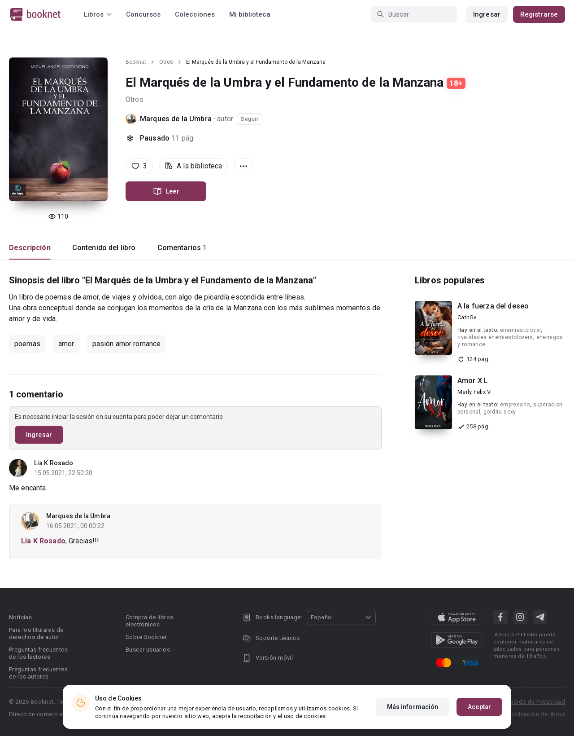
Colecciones (195, 14)
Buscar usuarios (148, 649)
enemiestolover (520, 330)
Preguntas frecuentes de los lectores (38, 653)
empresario (515, 404)
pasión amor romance (126, 343)
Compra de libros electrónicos (149, 621)
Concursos (143, 14)
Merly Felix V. (474, 391)
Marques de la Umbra (176, 119)
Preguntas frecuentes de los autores (38, 673)
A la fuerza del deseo (493, 306)
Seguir (249, 119)
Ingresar (486, 14)
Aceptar (479, 706)
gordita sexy (499, 412)
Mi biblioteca (249, 14)
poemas (27, 343)
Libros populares (450, 280)
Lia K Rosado (53, 463)
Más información (413, 706)
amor (66, 343)
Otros (166, 62)
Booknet (136, 62)
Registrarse (539, 14)
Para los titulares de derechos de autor (36, 633)
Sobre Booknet (146, 637)
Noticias (20, 617)
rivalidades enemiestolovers (495, 337)
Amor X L (472, 380)
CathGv (467, 317)
